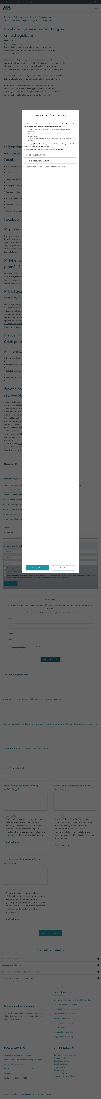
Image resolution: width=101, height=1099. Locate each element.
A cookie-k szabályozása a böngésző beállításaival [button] (45, 167)
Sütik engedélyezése (37, 568)
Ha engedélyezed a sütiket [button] (35, 155)
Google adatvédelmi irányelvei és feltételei (50, 149)
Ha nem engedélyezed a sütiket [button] (37, 161)
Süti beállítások (64, 568)
